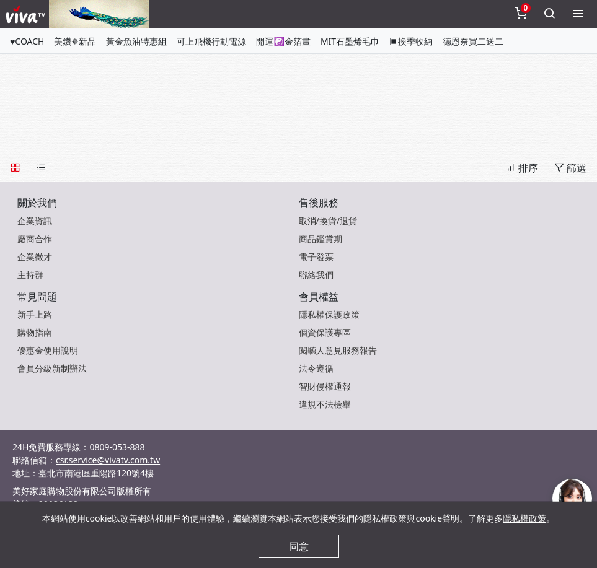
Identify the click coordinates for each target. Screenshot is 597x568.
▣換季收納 (411, 41)
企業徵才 (34, 257)
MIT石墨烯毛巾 (350, 41)
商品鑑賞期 (320, 239)
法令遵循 (316, 368)
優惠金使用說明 (47, 350)
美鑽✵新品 (75, 41)
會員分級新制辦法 (52, 368)
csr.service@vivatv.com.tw (108, 460)
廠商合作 (34, 239)
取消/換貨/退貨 (328, 221)
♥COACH (27, 41)
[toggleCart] (520, 14)
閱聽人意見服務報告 (338, 350)
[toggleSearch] (549, 14)
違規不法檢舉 (325, 404)
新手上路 (34, 314)
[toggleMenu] (578, 14)
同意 (299, 546)
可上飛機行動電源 (211, 41)
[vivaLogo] (27, 14)
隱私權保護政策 (329, 314)
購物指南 (34, 332)
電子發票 (316, 257)
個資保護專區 (325, 332)
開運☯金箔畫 (283, 41)
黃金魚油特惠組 (136, 41)
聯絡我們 (316, 275)
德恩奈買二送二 (473, 41)
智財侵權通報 (325, 386)
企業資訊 (34, 221)
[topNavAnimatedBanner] (99, 14)
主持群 (30, 275)
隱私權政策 (524, 518)
